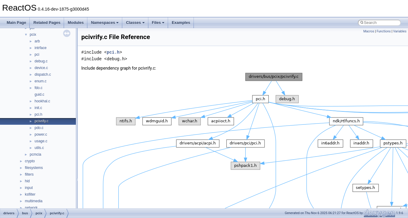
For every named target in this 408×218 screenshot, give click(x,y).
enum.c (40, 81)
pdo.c (39, 128)
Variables (399, 31)
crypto (30, 161)
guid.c (39, 94)
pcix (33, 34)
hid (27, 181)
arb (37, 41)
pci (37, 54)
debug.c (41, 61)
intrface (40, 48)
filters (29, 174)
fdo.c (38, 88)
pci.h (38, 114)
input (29, 188)
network (31, 208)
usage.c (41, 141)
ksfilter (30, 194)
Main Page (16, 22)
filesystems (34, 168)
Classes (135, 22)
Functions (383, 31)
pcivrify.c (42, 121)
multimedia (33, 201)
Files (158, 22)
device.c (41, 68)
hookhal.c (42, 101)
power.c (41, 134)
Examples (181, 22)
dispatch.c (43, 74)
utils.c (39, 148)
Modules (76, 22)
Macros (368, 31)
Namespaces (105, 22)
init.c (38, 108)
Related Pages (46, 22)
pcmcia (35, 154)
